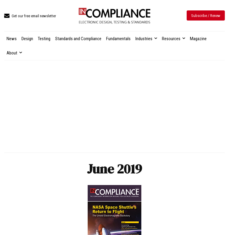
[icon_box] (30, 16)
